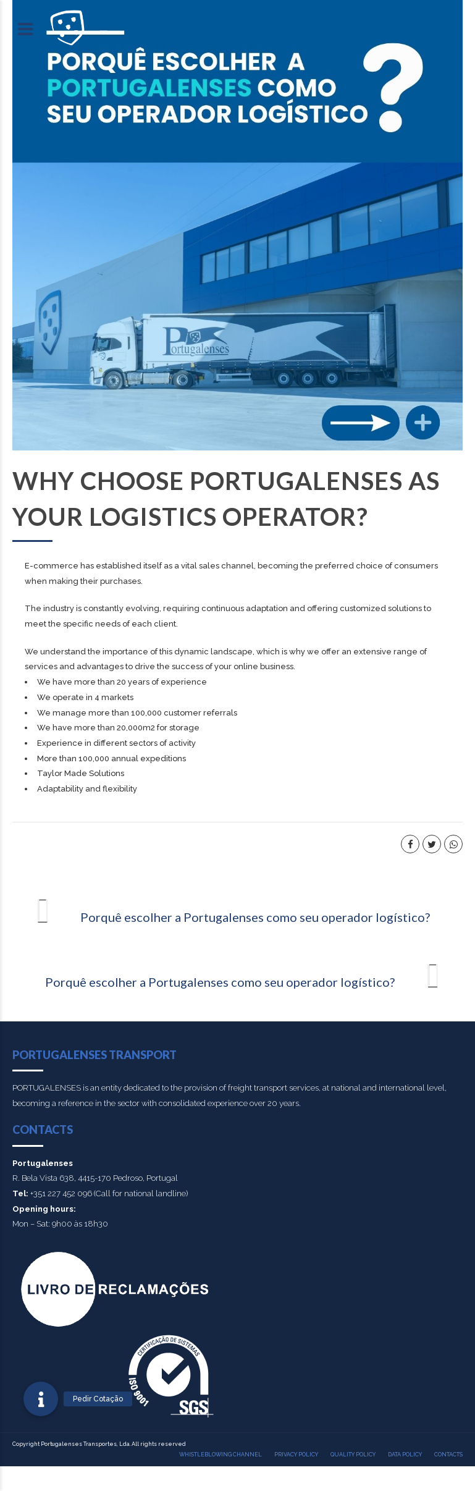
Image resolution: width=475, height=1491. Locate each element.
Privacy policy (296, 1454)
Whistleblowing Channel (220, 1454)
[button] (40, 1399)
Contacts (448, 1454)
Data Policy (405, 1454)
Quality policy (353, 1454)
